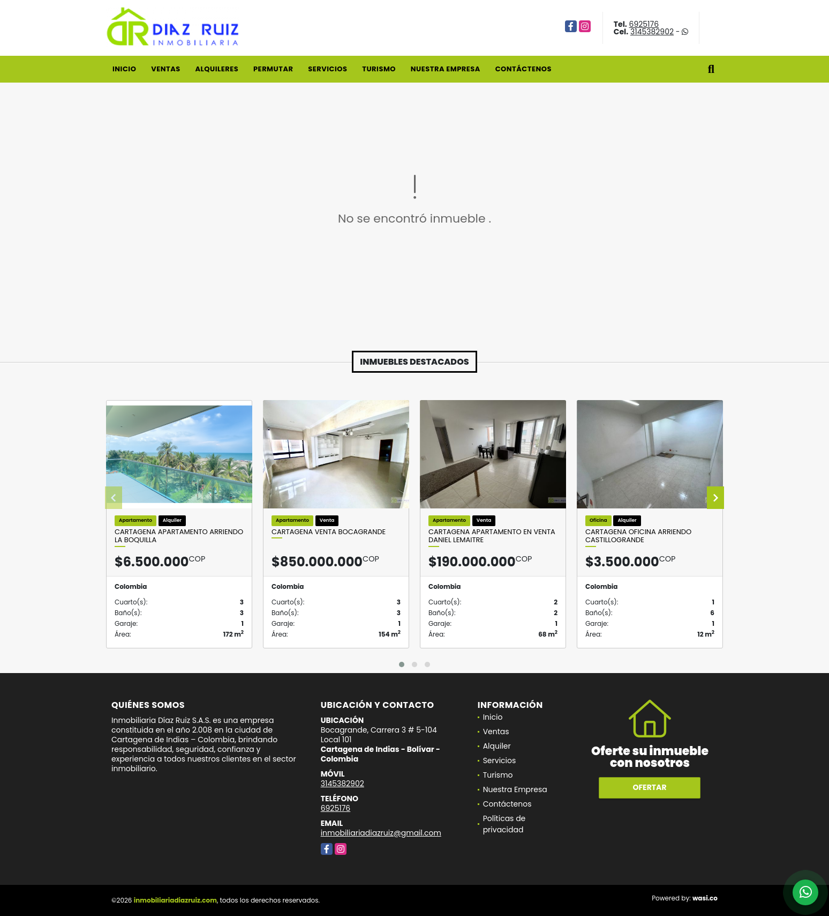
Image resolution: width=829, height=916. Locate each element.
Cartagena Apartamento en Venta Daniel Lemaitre (491, 536)
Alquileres (216, 69)
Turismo (379, 69)
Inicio (124, 69)
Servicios (327, 69)
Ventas (165, 69)
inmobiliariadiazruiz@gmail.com (381, 833)
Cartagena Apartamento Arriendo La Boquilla (179, 536)
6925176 (644, 24)
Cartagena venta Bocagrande (329, 532)
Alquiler (497, 746)
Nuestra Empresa (445, 69)
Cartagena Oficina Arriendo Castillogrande (638, 536)
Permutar (273, 69)
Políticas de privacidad (504, 824)
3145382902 (652, 31)
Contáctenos (523, 69)
